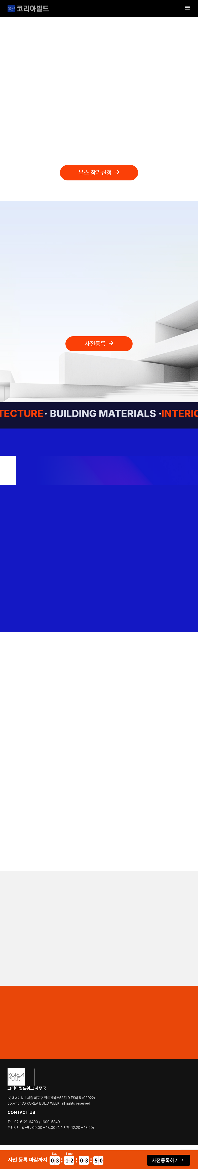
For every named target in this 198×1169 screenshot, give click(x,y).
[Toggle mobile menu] (187, 7)
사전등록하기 (165, 1160)
